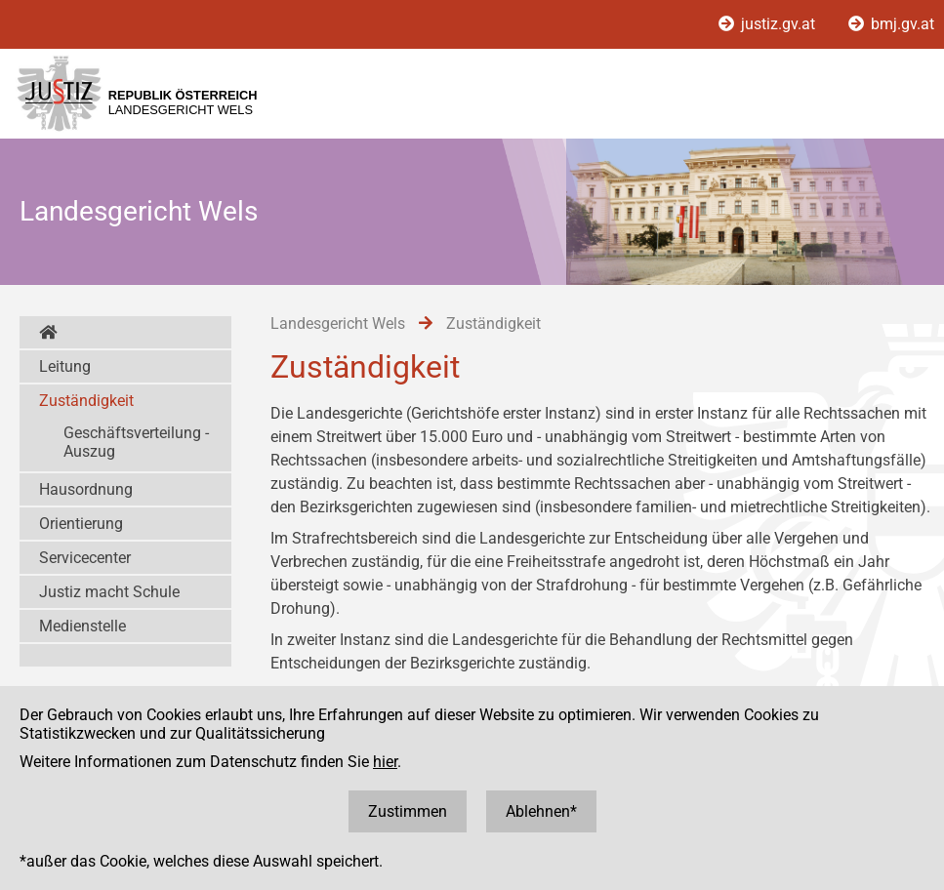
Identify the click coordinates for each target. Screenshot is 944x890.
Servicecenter (85, 557)
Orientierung (81, 523)
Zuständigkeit (86, 400)
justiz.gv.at (768, 24)
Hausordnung (86, 489)
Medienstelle (82, 626)
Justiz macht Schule (109, 592)
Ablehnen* (541, 811)
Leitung (65, 366)
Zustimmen (407, 811)
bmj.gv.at (891, 24)
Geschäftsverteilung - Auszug (136, 442)
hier (385, 761)
